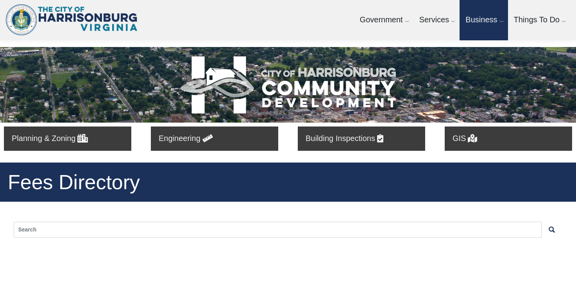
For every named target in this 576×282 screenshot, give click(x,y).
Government (381, 19)
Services (434, 19)
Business (481, 19)
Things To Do (537, 19)
